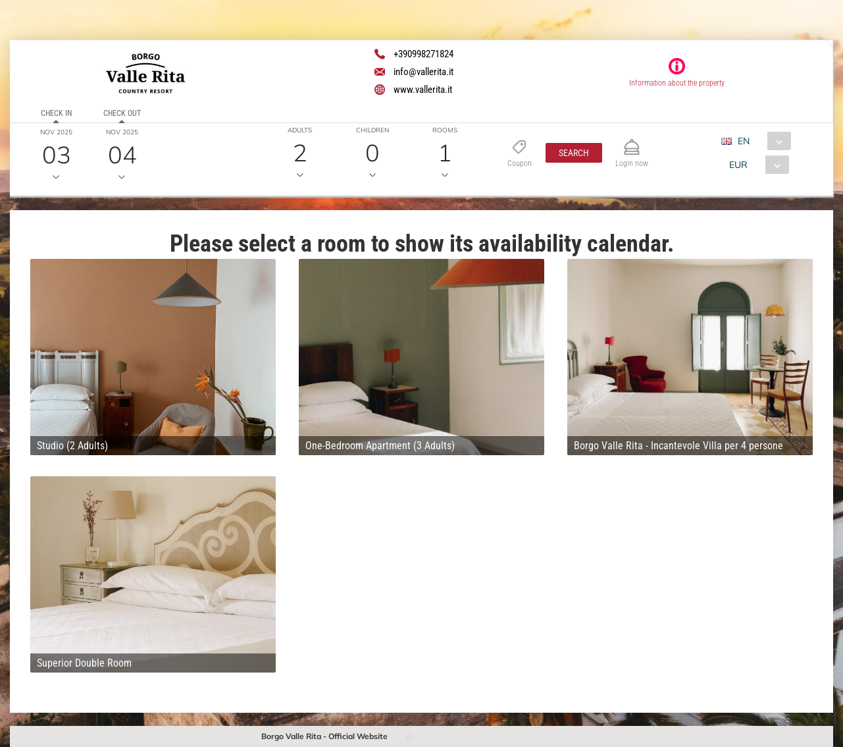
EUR (738, 165)
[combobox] (761, 141)
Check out (122, 113)
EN (744, 141)
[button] (574, 153)
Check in (56, 113)
